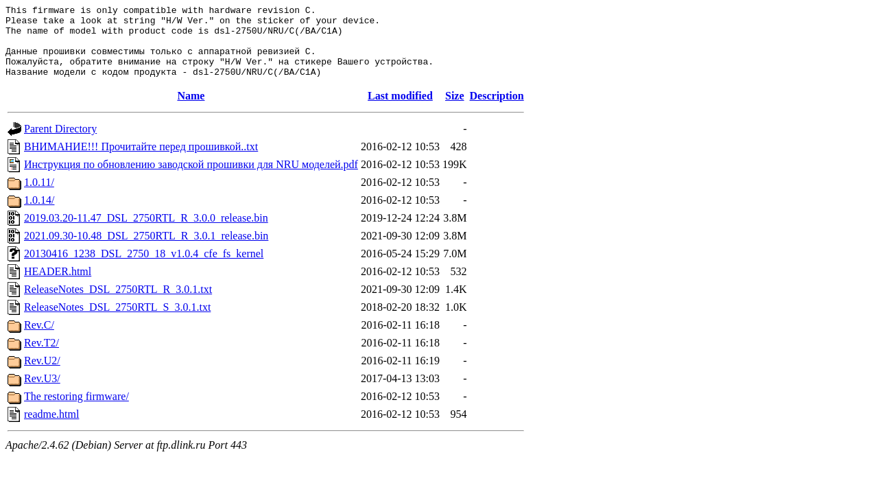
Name (190, 110)
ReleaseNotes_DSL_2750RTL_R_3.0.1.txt (118, 303)
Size (454, 110)
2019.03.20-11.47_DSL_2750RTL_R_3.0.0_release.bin (146, 232)
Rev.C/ (39, 339)
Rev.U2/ (42, 375)
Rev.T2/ (41, 357)
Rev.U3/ (42, 393)
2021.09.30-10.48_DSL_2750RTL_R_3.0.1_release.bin (146, 250)
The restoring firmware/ (76, 410)
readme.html (51, 428)
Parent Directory (60, 143)
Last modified (400, 110)
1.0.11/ (39, 196)
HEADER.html (57, 286)
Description (497, 110)
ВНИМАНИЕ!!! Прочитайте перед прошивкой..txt (141, 161)
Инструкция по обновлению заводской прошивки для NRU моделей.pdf (191, 179)
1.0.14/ (39, 214)
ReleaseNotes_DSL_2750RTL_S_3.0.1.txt (117, 321)
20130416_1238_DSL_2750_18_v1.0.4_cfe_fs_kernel (143, 268)
